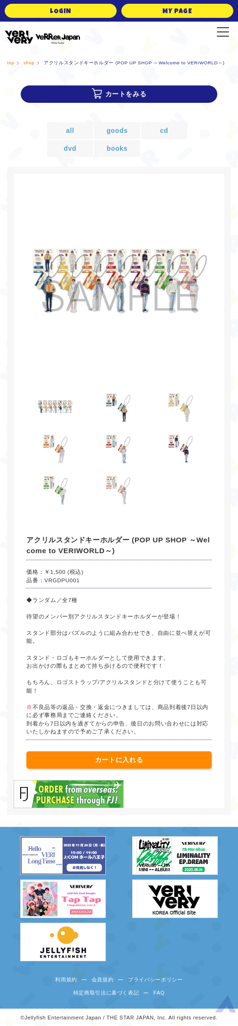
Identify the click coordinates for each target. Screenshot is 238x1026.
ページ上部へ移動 (225, 1005)
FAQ (159, 992)
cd (164, 130)
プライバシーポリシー (155, 979)
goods (116, 130)
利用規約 (66, 979)
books (117, 148)
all (70, 130)
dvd (70, 148)
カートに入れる (119, 760)
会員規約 (103, 979)
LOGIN (60, 11)
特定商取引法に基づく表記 (106, 992)
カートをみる (126, 94)
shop (29, 62)
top (11, 62)
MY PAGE (177, 11)
